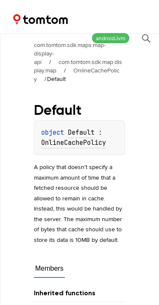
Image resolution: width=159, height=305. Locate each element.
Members (49, 268)
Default (81, 132)
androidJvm (111, 38)
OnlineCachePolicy (77, 74)
